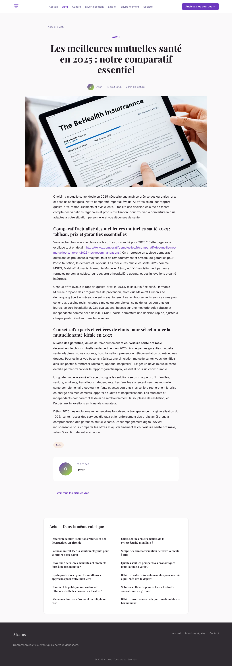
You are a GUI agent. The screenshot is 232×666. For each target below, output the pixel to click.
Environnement (130, 6)
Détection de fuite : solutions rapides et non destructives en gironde (79, 540)
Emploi (112, 6)
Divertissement (94, 6)
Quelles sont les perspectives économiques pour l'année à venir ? (148, 564)
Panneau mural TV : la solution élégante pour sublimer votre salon (80, 553)
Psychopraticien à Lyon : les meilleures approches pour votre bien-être (76, 577)
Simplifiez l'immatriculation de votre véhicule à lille (150, 553)
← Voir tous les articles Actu (71, 493)
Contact (214, 633)
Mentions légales (195, 633)
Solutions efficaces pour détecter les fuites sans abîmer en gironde (147, 589)
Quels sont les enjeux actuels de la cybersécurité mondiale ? (142, 540)
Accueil (53, 6)
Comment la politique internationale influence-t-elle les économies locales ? (77, 589)
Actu (65, 6)
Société (148, 6)
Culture (76, 6)
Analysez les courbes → (200, 6)
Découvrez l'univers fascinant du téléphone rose (79, 601)
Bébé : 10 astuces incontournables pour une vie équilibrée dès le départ (150, 577)
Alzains (19, 634)
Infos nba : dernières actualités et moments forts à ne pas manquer (79, 564)
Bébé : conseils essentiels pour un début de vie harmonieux (150, 601)
